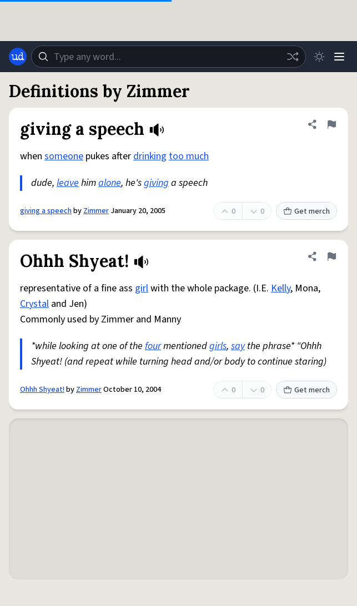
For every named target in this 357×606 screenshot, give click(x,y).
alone (109, 183)
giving (156, 183)
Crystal (34, 304)
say (238, 346)
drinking (150, 156)
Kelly (280, 288)
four (153, 346)
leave (68, 183)
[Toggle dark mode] (319, 56)
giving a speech (46, 210)
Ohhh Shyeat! (42, 389)
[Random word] (292, 56)
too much (189, 156)
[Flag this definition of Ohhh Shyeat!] (331, 256)
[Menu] (339, 56)
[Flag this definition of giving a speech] (331, 124)
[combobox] (168, 57)
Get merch (306, 211)
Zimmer (96, 210)
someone (63, 156)
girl (141, 288)
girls (218, 346)
